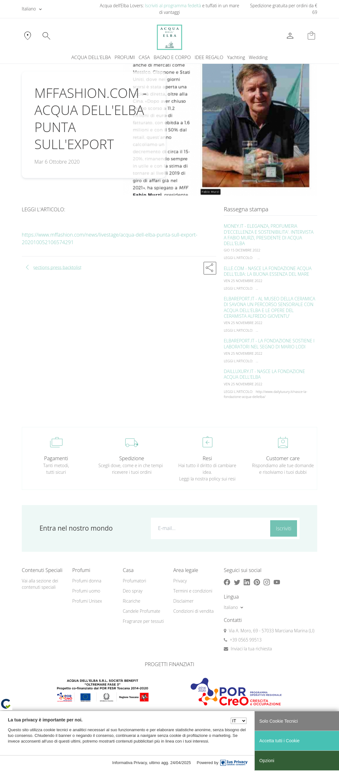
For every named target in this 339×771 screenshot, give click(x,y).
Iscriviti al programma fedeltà (173, 6)
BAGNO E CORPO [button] (172, 57)
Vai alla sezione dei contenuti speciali (40, 584)
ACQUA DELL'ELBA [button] (91, 57)
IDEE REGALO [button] (208, 57)
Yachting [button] (236, 57)
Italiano (29, 9)
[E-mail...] (209, 528)
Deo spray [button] (132, 591)
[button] (210, 268)
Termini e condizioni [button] (192, 591)
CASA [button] (144, 57)
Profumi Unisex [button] (87, 601)
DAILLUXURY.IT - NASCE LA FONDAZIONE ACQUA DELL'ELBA (264, 374)
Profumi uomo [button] (86, 591)
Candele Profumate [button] (141, 611)
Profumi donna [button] (86, 581)
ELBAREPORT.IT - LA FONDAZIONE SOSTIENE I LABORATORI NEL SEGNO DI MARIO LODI (269, 343)
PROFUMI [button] (125, 57)
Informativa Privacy (129, 762)
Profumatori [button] (134, 581)
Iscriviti (283, 528)
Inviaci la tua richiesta (251, 649)
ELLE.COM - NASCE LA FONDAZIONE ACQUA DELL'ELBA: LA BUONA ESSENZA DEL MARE (268, 271)
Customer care (283, 458)
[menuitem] (236, 57)
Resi (207, 458)
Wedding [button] (258, 57)
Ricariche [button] (131, 601)
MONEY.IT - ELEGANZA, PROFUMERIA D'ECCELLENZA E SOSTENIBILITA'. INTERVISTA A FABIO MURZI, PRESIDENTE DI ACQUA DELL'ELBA (268, 234)
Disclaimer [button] (183, 601)
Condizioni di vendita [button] (193, 611)
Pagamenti (56, 458)
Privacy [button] (180, 581)
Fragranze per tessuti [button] (143, 621)
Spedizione (131, 458)
